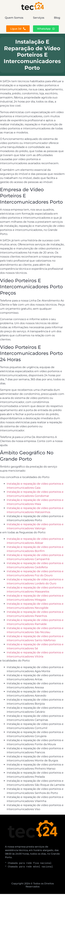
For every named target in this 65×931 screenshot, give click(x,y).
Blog (57, 17)
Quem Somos (14, 17)
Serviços (38, 17)
